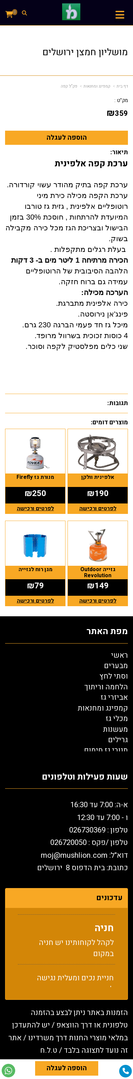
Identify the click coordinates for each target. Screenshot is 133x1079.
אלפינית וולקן (97, 477)
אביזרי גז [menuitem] (114, 697)
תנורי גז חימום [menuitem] (106, 750)
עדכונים (109, 897)
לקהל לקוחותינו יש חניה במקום (76, 950)
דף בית (122, 86)
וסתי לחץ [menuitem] (114, 676)
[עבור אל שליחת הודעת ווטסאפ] (8, 1070)
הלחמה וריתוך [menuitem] (106, 687)
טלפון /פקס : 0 (89, 842)
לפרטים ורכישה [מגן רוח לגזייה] (35, 601)
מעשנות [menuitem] (115, 729)
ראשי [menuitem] (119, 655)
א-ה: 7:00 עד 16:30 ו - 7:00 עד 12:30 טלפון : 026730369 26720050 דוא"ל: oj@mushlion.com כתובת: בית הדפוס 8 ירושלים (82, 836)
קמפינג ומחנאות (96, 86)
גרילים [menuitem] (118, 739)
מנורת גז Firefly (35, 477)
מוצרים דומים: (109, 422)
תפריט (119, 21)
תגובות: (117, 403)
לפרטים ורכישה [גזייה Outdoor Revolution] (97, 601)
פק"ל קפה (69, 86)
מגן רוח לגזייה (35, 569)
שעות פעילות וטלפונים (85, 777)
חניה (104, 930)
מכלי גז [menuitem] (117, 718)
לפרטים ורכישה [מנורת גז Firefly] (35, 508)
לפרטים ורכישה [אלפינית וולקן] (97, 508)
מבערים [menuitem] (116, 665)
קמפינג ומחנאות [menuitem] (103, 708)
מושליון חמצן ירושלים (85, 52)
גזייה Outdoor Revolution (97, 572)
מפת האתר (107, 631)
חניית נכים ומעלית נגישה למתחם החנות (75, 985)
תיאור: (119, 152)
